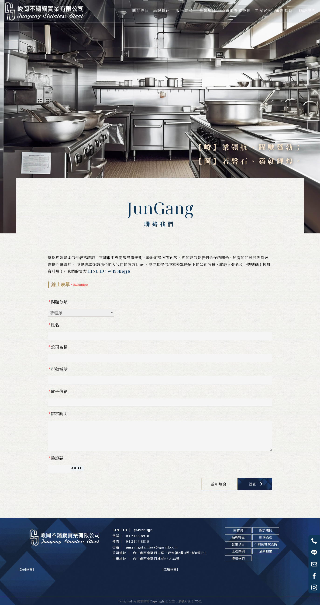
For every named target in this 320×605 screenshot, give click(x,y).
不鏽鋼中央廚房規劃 (115, 588)
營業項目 (238, 544)
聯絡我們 (238, 558)
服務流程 (265, 537)
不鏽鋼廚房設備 (42, 588)
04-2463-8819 (137, 541)
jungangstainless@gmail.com (152, 547)
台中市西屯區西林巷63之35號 (156, 558)
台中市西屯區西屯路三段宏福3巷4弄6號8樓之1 (169, 553)
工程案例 (238, 551)
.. (177, 601)
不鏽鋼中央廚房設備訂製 (145, 588)
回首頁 (238, 530)
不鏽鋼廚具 (23, 588)
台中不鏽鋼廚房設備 (88, 588)
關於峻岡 (265, 530)
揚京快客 (143, 601)
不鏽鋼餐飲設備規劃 (175, 588)
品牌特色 (238, 537)
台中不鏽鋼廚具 (63, 588)
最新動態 (265, 551)
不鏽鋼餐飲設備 (265, 544)
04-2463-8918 (137, 536)
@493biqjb (143, 530)
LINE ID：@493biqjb (109, 271)
